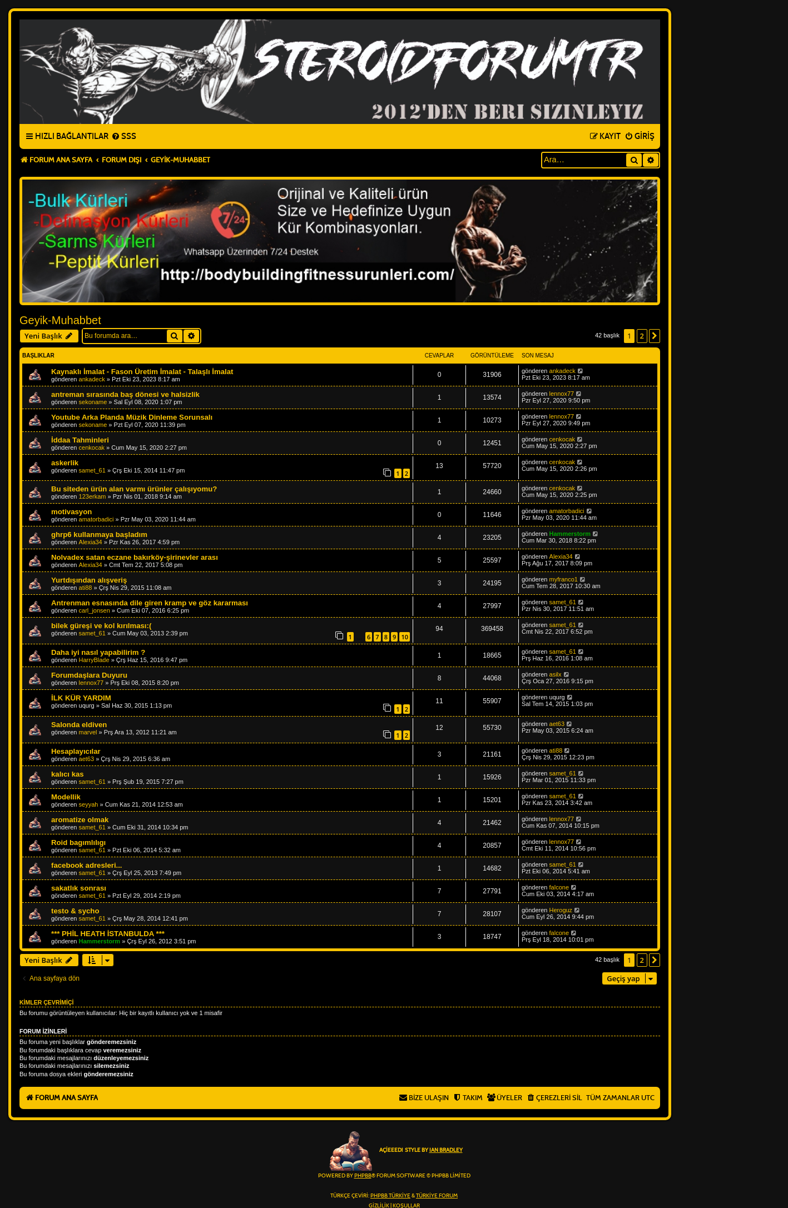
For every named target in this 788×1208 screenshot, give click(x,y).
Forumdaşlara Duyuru (89, 675)
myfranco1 (563, 579)
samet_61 (92, 470)
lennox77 (561, 393)
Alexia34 (90, 542)
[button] (654, 335)
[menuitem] (123, 136)
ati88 (85, 587)
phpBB (362, 1176)
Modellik (66, 797)
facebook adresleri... (86, 865)
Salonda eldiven (79, 724)
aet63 (557, 723)
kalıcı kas (67, 774)
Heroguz (561, 910)
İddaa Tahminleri (80, 440)
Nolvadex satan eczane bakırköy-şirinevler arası (134, 557)
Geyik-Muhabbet (60, 320)
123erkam (92, 496)
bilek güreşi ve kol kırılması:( (101, 626)
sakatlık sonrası (78, 888)
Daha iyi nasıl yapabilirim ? (98, 652)
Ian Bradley (446, 1150)
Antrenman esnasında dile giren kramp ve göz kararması (149, 603)
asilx (555, 674)
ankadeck (92, 379)
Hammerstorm (570, 533)
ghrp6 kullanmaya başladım (99, 534)
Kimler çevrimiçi (46, 1002)
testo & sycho (75, 911)
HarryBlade (94, 660)
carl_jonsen (94, 610)
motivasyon (71, 512)
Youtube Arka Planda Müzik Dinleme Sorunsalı (131, 417)
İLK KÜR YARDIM (81, 698)
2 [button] (642, 336)
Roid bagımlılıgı (78, 842)
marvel (88, 732)
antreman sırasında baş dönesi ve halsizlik (125, 394)
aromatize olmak (79, 820)
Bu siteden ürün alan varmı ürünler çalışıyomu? (134, 489)
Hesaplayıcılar (76, 751)
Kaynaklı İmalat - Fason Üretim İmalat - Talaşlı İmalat (142, 371)
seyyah (88, 804)
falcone (559, 887)
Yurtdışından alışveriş (89, 580)
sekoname (93, 402)
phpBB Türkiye (390, 1196)
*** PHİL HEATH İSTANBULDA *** (108, 933)
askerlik (64, 463)
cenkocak (92, 447)
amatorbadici (96, 519)
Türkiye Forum (437, 1196)
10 (404, 637)
